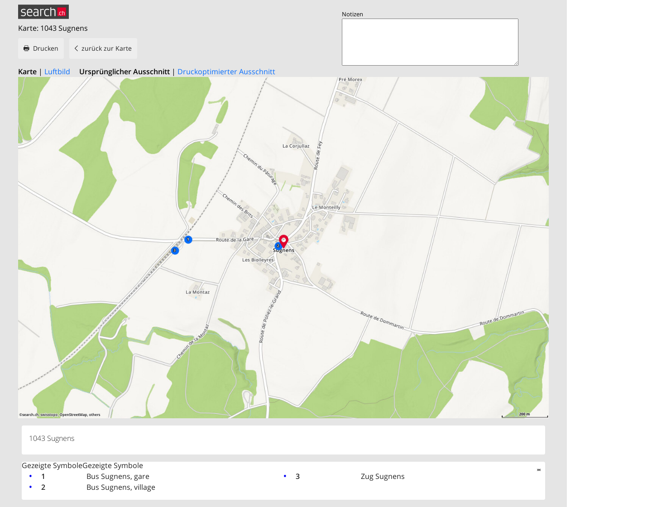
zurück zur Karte (107, 48)
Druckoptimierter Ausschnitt (226, 72)
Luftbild (57, 72)
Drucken (45, 48)
